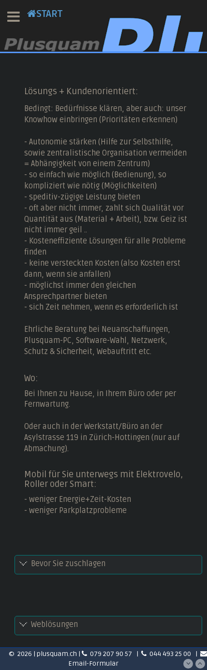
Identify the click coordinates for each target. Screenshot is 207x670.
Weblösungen (54, 624)
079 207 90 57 (107, 654)
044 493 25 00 (166, 654)
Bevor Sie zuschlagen (68, 564)
